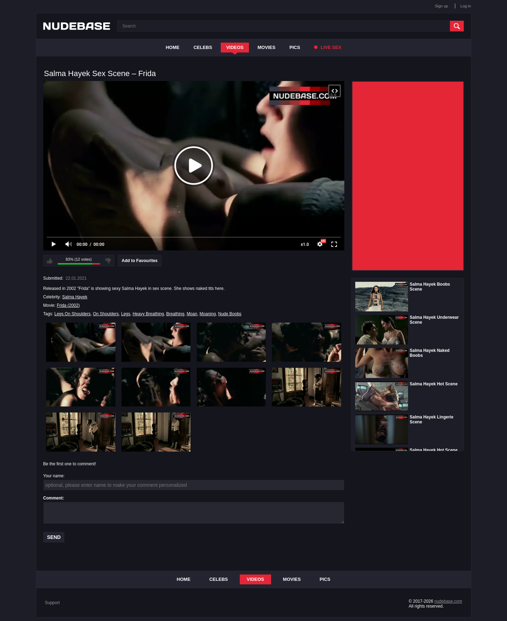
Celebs (203, 47)
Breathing (175, 313)
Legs (125, 313)
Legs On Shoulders (73, 313)
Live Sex (327, 47)
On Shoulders (106, 313)
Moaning (208, 313)
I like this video (50, 260)
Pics (294, 47)
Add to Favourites (140, 260)
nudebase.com (448, 601)
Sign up (441, 6)
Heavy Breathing (148, 313)
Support (52, 602)
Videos (234, 47)
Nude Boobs (230, 313)
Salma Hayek (74, 296)
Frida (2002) (68, 305)
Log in (466, 6)
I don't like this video (108, 260)
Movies (267, 47)
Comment (53, 498)
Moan (192, 313)
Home (173, 47)
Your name (53, 475)
